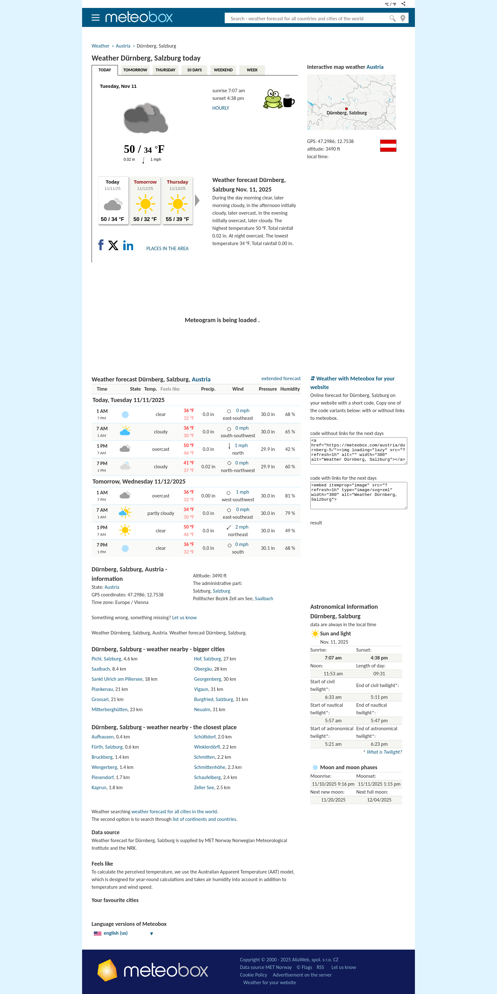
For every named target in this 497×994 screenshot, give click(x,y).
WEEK (252, 70)
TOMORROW (135, 70)
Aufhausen (103, 737)
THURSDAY (165, 70)
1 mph (241, 445)
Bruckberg (102, 757)
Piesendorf (102, 777)
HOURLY (220, 108)
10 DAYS (194, 70)
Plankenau (102, 689)
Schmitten (204, 757)
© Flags (304, 967)
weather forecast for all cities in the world (174, 812)
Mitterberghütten (109, 709)
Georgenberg (207, 679)
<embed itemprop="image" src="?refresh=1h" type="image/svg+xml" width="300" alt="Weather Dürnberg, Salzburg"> (358, 495)
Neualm (202, 709)
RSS (320, 967)
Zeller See (204, 787)
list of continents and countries (204, 819)
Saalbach (264, 598)
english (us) (124, 933)
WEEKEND (223, 70)
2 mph (241, 527)
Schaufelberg (207, 777)
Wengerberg (104, 767)
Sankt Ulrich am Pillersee (117, 679)
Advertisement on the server (302, 975)
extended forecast (281, 378)
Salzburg (221, 591)
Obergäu (203, 669)
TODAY (105, 70)
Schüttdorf (204, 737)
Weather (100, 46)
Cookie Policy (253, 975)
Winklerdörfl (207, 747)
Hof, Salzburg (207, 659)
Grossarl (100, 699)
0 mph (242, 410)
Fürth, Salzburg (107, 747)
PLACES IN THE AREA (167, 248)
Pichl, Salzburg (106, 659)
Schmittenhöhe (209, 767)
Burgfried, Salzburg (213, 699)
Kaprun (99, 787)
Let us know (184, 617)
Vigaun (201, 689)
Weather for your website (269, 982)
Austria (123, 46)
